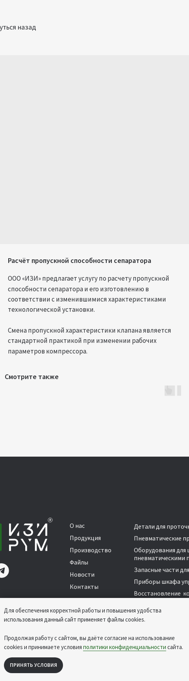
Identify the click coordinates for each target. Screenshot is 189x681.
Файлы (79, 562)
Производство (90, 550)
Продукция (85, 538)
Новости (82, 574)
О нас (77, 525)
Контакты (84, 586)
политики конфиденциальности (124, 647)
